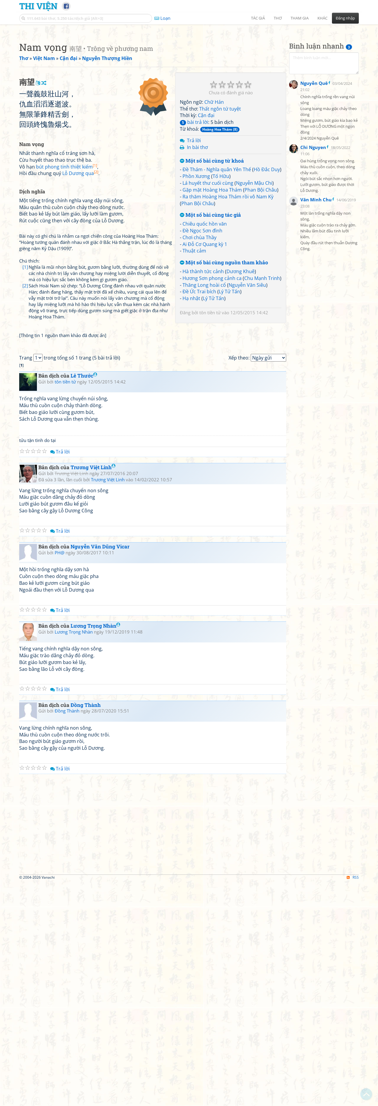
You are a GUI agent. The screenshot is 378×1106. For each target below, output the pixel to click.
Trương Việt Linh (93, 690)
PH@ (59, 776)
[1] (25, 432)
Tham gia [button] (300, 18)
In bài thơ (197, 230)
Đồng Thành (86, 928)
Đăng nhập (345, 18)
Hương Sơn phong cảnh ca (212, 361)
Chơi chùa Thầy (199, 320)
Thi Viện (38, 6)
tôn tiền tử (210, 395)
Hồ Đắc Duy (267, 252)
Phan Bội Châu (261, 272)
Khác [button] (322, 18)
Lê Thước (84, 599)
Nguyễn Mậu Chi (254, 266)
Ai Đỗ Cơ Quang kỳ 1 (205, 327)
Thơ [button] (278, 18)
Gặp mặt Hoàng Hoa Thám (212, 272)
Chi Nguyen (313, 292)
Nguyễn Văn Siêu (247, 368)
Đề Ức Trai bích (199, 374)
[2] (25, 445)
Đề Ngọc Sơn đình (202, 313)
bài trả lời (194, 205)
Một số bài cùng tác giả (210, 298)
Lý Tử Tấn (229, 374)
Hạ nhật (191, 381)
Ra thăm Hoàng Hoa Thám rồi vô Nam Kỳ (228, 279)
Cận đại (206, 198)
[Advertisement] (189, 69)
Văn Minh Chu (316, 344)
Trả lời (194, 223)
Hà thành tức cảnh (203, 354)
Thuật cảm (194, 333)
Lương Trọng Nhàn (95, 849)
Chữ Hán (214, 185)
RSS (353, 1100)
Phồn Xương (196, 259)
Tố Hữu (221, 259)
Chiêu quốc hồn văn (205, 306)
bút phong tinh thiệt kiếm (66, 332)
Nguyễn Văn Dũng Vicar (100, 770)
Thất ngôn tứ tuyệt (220, 191)
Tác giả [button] (258, 18)
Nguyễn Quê (314, 228)
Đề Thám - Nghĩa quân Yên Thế (217, 252)
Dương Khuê (241, 354)
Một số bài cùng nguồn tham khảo (224, 345)
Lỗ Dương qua (80, 339)
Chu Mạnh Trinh (262, 361)
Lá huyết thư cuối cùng (208, 266)
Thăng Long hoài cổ (204, 368)
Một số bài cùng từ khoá (212, 244)
